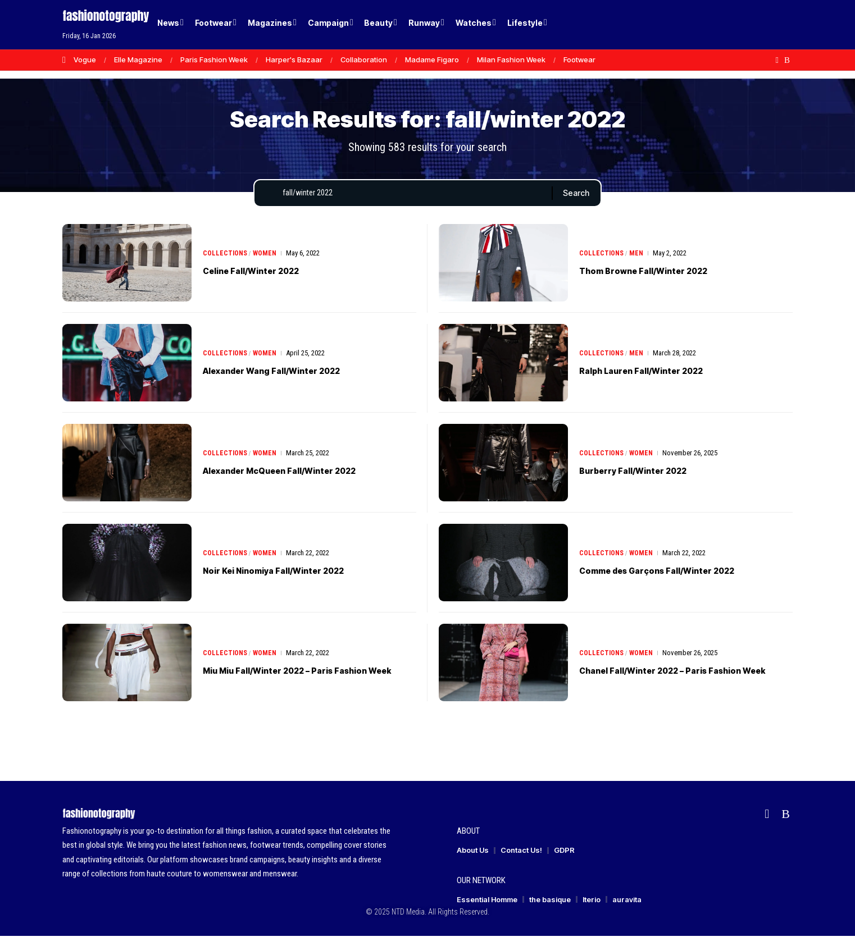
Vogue (85, 59)
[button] (765, 25)
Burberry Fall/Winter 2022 (651, 480)
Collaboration (363, 59)
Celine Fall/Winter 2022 (267, 280)
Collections (226, 263)
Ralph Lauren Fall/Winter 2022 (661, 380)
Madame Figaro (432, 59)
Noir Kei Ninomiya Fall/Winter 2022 (297, 580)
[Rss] (787, 60)
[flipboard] (777, 60)
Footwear (579, 59)
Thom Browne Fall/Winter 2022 (664, 280)
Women (266, 263)
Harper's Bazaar (294, 59)
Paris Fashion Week (214, 59)
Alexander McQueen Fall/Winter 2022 (306, 480)
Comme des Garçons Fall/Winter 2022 (684, 580)
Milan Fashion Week (511, 59)
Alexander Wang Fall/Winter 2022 (295, 380)
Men (638, 263)
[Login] (741, 25)
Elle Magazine (138, 59)
